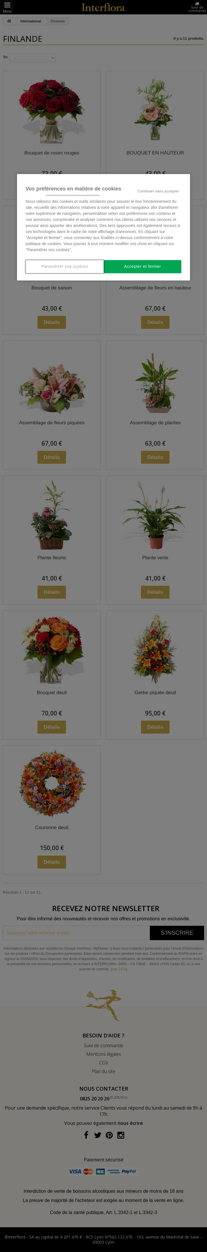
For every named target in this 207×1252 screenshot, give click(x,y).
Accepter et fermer (142, 266)
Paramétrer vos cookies (64, 266)
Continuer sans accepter (158, 191)
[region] (103, 227)
